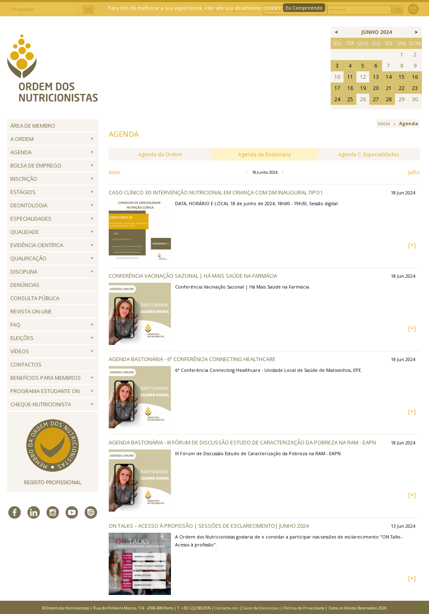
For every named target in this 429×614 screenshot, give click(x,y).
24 (337, 99)
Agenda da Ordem (160, 154)
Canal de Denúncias (260, 608)
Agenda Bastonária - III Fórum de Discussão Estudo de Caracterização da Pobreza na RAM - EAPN (242, 442)
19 (363, 88)
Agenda (21, 152)
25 (350, 99)
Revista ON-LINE (31, 311)
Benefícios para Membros (45, 377)
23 (415, 88)
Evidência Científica (36, 245)
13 (376, 76)
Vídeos (19, 351)
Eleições (22, 338)
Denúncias (24, 285)
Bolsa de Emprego (35, 165)
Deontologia (28, 205)
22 (402, 88)
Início (384, 123)
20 (376, 88)
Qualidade (24, 231)
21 (389, 88)
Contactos (25, 364)
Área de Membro (32, 125)
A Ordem (22, 139)
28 (389, 99)
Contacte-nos (226, 608)
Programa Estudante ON (45, 391)
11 (350, 76)
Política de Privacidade (303, 608)
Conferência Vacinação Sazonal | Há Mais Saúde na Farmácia (193, 275)
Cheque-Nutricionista (40, 404)
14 (389, 76)
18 (350, 88)
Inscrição (23, 178)
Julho (414, 172)
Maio (114, 172)
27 (376, 99)
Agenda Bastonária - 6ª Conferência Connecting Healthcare (192, 359)
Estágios (23, 192)
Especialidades (30, 218)
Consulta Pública (34, 298)
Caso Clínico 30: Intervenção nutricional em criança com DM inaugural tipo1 (216, 192)
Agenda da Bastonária (264, 154)
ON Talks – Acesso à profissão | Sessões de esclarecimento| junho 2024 (209, 525)
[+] (412, 245)
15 (402, 76)
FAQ (15, 324)
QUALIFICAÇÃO (28, 258)
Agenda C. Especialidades (368, 154)
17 (337, 88)
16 (415, 76)
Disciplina (23, 271)
